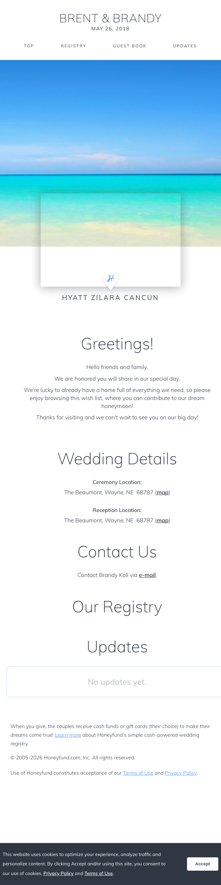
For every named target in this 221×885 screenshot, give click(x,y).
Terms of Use (138, 773)
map (163, 492)
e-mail (147, 575)
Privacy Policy (181, 773)
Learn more (68, 735)
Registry (73, 45)
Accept (202, 863)
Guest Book (129, 45)
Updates (185, 45)
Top (29, 45)
